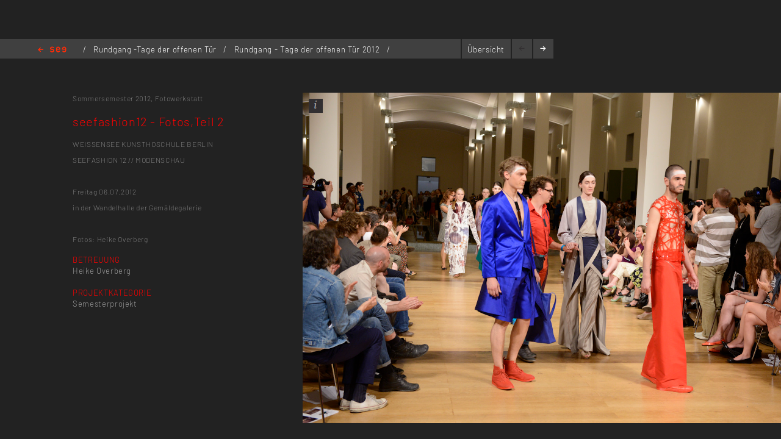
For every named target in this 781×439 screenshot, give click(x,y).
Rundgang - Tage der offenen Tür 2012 (308, 49)
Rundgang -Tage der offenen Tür (155, 49)
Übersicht (486, 49)
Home (52, 50)
